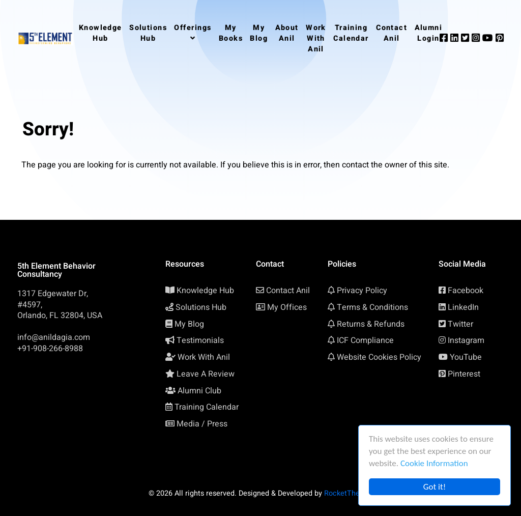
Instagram (466, 340)
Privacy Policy (362, 290)
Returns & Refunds (370, 324)
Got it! (434, 486)
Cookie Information (434, 463)
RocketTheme (347, 493)
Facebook (465, 290)
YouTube (466, 357)
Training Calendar (207, 407)
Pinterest (464, 374)
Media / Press (202, 424)
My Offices (287, 307)
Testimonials (200, 340)
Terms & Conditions (372, 307)
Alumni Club (199, 391)
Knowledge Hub (205, 290)
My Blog (189, 324)
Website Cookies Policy (379, 357)
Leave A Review (206, 374)
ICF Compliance (365, 340)
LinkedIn (463, 307)
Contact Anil (288, 290)
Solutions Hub (201, 307)
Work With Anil (204, 357)
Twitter (460, 324)
